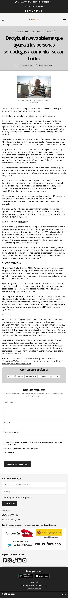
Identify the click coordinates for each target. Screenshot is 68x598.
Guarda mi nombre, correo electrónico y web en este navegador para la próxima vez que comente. (33, 443)
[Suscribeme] (9, 503)
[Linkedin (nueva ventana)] (37, 11)
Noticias (40, 31)
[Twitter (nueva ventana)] (30, 11)
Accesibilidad (18, 31)
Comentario (9, 402)
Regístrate (29, 6)
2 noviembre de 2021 (25, 65)
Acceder (39, 6)
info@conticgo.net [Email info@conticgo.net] (42, 2)
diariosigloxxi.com (30, 116)
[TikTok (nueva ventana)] (33, 11)
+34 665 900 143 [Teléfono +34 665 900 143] (23, 2)
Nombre (7, 422)
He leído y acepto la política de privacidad (18, 498)
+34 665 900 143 (10, 515)
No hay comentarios (45, 65)
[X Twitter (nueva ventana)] (9, 561)
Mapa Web (34, 582)
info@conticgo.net (11, 519)
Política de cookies (34, 589)
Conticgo (11, 594)
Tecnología (50, 31)
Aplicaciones (30, 31)
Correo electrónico (11, 432)
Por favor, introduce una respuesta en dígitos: (21, 448)
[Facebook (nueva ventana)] (26, 11)
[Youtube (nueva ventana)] (40, 11)
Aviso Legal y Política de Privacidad (34, 585)
